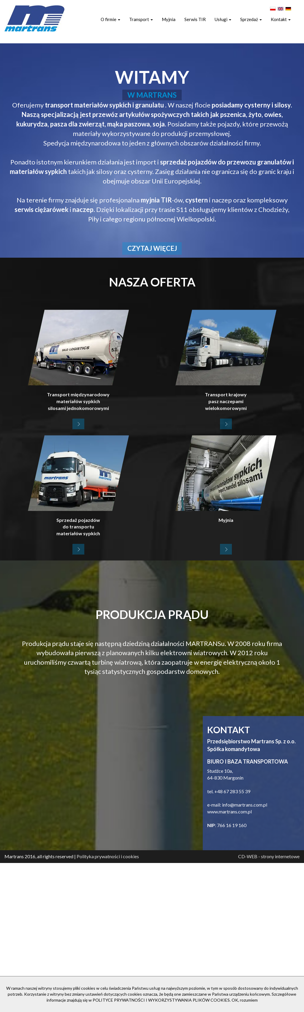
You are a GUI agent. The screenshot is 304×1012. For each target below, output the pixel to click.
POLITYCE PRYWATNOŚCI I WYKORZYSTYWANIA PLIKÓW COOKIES (161, 1000)
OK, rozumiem (245, 1000)
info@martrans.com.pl (244, 954)
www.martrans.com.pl (229, 960)
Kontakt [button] (281, 19)
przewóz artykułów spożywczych (141, 263)
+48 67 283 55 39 (232, 940)
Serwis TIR (195, 19)
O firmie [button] (110, 19)
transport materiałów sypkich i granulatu (105, 254)
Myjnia (168, 19)
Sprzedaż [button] (251, 19)
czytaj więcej (152, 397)
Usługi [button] (223, 19)
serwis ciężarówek (42, 358)
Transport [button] (141, 19)
